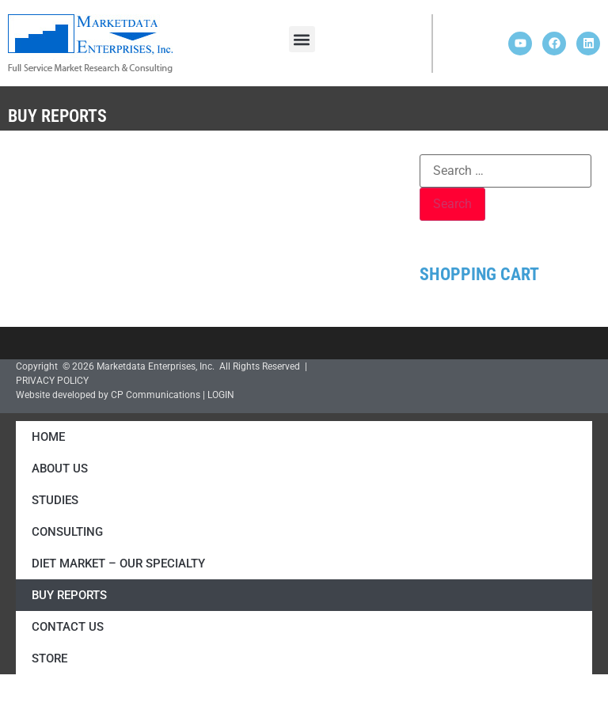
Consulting (67, 532)
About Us (60, 468)
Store (49, 658)
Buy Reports (69, 595)
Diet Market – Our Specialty (118, 563)
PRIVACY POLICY (52, 380)
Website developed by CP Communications (108, 394)
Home (48, 437)
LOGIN (220, 394)
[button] (302, 39)
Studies (55, 500)
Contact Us (68, 627)
